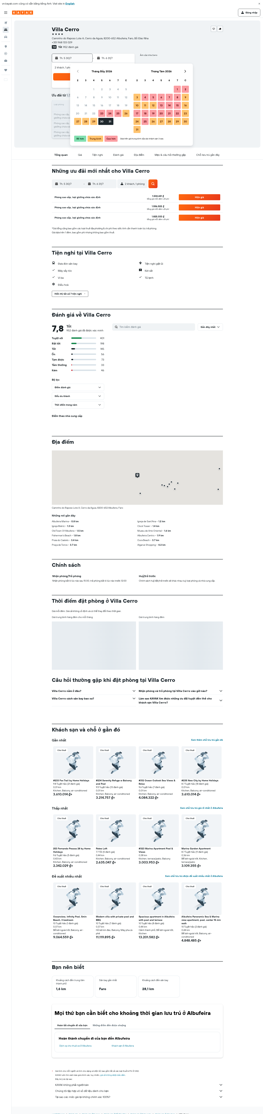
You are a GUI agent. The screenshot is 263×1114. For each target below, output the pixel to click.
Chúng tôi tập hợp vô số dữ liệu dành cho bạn (139, 1091)
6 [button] (77, 97)
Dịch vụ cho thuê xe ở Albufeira (75, 1045)
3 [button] (110, 89)
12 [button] (126, 97)
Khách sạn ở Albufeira (123, 1045)
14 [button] (86, 105)
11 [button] (118, 97)
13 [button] (77, 105)
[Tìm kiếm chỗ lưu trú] (5, 29)
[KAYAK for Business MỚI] (5, 60)
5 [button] (126, 89)
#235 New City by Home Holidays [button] (199, 780)
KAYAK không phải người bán (139, 1085)
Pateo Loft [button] (101, 848)
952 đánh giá (70, 47)
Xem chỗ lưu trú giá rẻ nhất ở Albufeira (201, 807)
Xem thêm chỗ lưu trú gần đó (207, 739)
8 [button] (94, 97)
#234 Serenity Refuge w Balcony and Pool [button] (114, 782)
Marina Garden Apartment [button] (196, 848)
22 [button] (93, 113)
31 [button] (110, 121)
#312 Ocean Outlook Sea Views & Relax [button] (157, 782)
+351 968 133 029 (62, 42)
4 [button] (118, 89)
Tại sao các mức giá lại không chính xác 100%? (139, 1097)
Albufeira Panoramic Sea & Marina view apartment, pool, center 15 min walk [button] (201, 920)
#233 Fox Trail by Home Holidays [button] (71, 780)
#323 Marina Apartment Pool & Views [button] (156, 850)
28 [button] (85, 121)
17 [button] (110, 105)
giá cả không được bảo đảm (112, 1075)
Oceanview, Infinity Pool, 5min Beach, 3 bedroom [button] (70, 918)
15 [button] (94, 105)
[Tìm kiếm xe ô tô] (5, 37)
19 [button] (126, 105)
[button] (259, 3)
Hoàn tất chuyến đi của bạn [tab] (72, 1025)
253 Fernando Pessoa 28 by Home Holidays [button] (72, 850)
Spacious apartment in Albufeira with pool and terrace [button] (157, 918)
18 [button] (118, 105)
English (70, 3)
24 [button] (109, 113)
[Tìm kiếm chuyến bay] (5, 22)
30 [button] (101, 121)
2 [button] (102, 89)
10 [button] (110, 97)
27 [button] (77, 121)
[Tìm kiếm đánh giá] (156, 326)
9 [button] (102, 97)
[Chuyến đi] (5, 70)
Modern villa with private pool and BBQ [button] (115, 918)
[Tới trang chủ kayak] (22, 13)
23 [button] (101, 113)
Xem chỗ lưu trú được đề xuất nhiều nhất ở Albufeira (194, 876)
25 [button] (117, 113)
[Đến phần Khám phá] (5, 46)
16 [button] (102, 105)
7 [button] (85, 97)
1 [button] (93, 89)
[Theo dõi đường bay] (5, 53)
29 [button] (93, 121)
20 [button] (77, 113)
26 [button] (125, 113)
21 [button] (86, 113)
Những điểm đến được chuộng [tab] (109, 1025)
